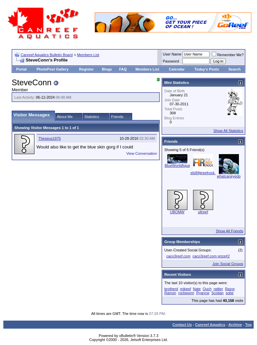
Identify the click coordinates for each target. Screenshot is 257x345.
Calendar (177, 69)
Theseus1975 (49, 138)
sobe (230, 293)
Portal (21, 69)
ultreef (203, 212)
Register (86, 69)
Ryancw (202, 293)
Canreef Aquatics (210, 325)
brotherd (171, 289)
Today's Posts (206, 69)
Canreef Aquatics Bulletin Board (47, 55)
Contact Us (182, 325)
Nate (197, 289)
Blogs (107, 69)
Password (171, 61)
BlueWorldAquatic (179, 165)
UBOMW (177, 212)
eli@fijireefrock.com (206, 173)
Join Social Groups (227, 264)
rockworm (186, 293)
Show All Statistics (228, 131)
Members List (88, 55)
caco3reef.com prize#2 (211, 256)
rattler (218, 289)
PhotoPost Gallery (52, 69)
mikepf (185, 289)
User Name (172, 54)
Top (248, 325)
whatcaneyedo (229, 176)
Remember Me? (228, 55)
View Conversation (141, 153)
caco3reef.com (178, 256)
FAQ (123, 69)
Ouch (207, 289)
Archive (235, 325)
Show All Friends (229, 231)
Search (234, 69)
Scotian (217, 293)
